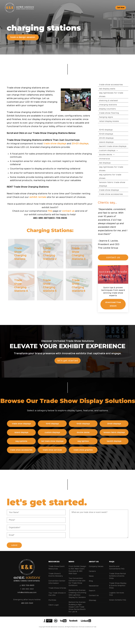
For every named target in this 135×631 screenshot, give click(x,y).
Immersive (110, 159)
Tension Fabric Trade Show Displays (118, 184)
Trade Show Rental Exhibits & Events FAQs (117, 576)
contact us (68, 217)
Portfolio (52, 600)
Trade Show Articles (57, 588)
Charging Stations (114, 105)
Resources (53, 562)
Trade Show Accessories (117, 85)
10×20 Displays (112, 134)
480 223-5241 (27, 603)
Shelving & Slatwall (114, 101)
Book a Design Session (22, 37)
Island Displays (112, 142)
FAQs (111, 562)
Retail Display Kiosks (115, 121)
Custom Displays (114, 150)
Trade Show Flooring (115, 113)
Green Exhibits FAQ (117, 600)
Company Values (96, 566)
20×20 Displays (112, 138)
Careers (92, 571)
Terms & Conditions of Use (87, 627)
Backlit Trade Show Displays (119, 146)
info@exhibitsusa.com (27, 593)
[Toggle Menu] (129, 7)
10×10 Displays (112, 130)
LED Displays (111, 163)
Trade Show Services (58, 450)
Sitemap (92, 600)
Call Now (120, 8)
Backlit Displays (120, 441)
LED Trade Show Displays (58, 441)
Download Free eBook (119, 304)
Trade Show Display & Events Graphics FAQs (117, 585)
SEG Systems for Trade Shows (116, 176)
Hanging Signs (112, 117)
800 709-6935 (28, 585)
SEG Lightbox (89, 441)
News (71, 562)
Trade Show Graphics (89, 450)
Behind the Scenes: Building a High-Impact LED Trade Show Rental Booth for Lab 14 (77, 607)
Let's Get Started (67, 367)
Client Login (53, 605)
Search (92, 591)
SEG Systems (28, 441)
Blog (91, 581)
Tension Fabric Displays (120, 432)
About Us (94, 562)
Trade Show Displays (115, 190)
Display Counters (113, 109)
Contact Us (94, 595)
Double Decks (113, 154)
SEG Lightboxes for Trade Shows (117, 95)
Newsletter (94, 586)
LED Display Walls (113, 89)
